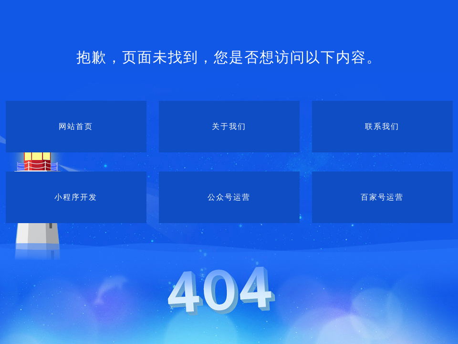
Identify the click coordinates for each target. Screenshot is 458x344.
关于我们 (229, 126)
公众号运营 (229, 197)
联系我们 (382, 126)
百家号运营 (382, 197)
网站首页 (76, 126)
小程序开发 (75, 197)
